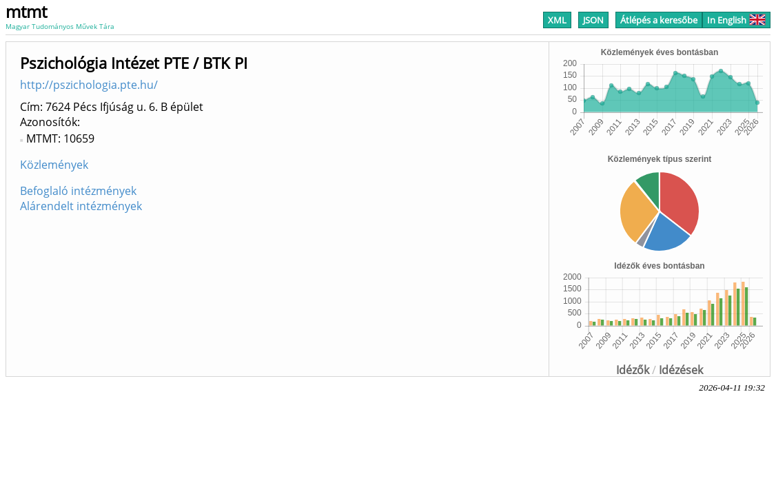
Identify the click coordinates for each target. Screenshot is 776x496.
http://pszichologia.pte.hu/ (89, 84)
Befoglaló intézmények (78, 190)
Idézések (681, 370)
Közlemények (54, 164)
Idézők (632, 370)
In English (736, 20)
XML (557, 20)
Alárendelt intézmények (81, 206)
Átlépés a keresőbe (658, 20)
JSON (593, 20)
